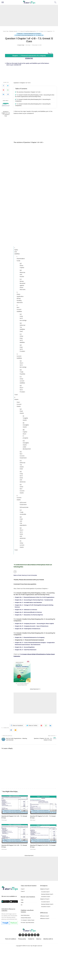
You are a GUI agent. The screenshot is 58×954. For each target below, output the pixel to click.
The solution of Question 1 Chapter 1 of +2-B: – (29, 92)
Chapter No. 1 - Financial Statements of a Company (28, 33)
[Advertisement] (29, 15)
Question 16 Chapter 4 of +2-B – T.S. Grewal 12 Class (6, 114)
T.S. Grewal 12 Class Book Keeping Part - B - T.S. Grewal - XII (29, 35)
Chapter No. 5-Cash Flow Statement (12, 816)
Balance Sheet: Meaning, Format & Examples (27, 575)
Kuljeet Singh (21, 45)
